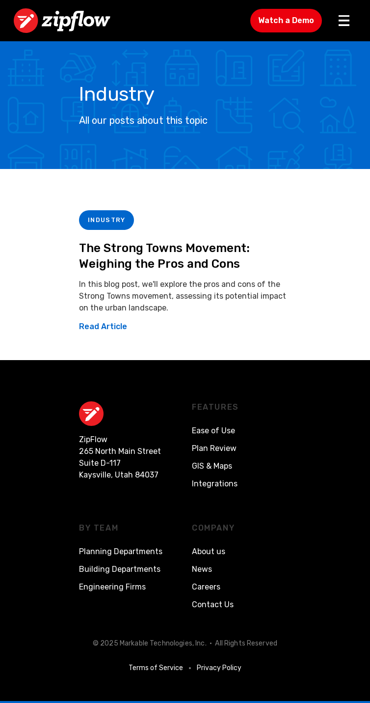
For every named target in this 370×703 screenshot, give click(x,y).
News (202, 569)
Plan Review (214, 448)
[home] (62, 20)
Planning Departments (120, 551)
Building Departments (119, 569)
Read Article (103, 326)
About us (208, 551)
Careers (206, 586)
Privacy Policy (219, 668)
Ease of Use (213, 430)
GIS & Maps (212, 466)
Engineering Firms (112, 586)
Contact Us (213, 604)
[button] (344, 20)
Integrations (215, 483)
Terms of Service (156, 668)
